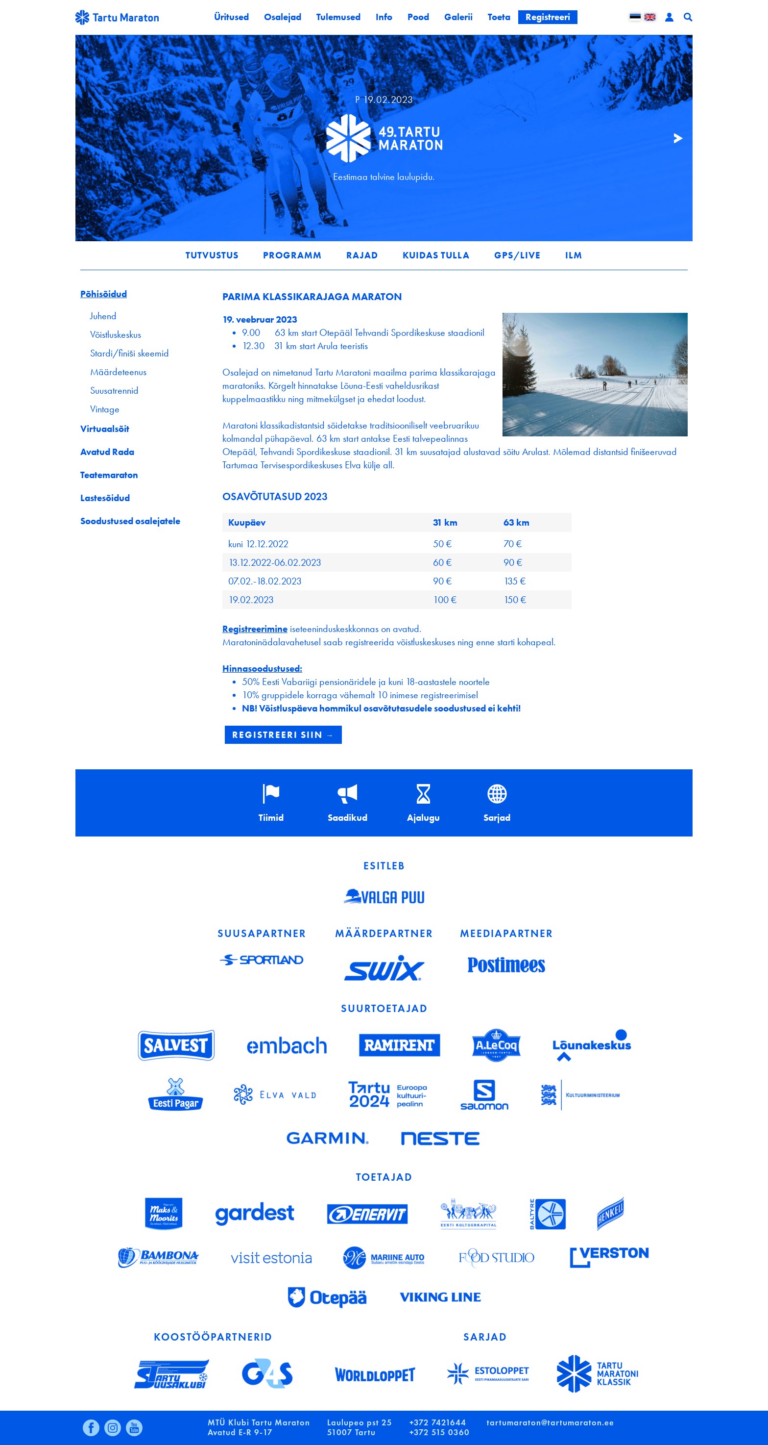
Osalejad (282, 17)
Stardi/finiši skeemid (129, 353)
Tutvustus (212, 255)
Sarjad (496, 817)
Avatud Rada (107, 451)
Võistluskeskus (115, 334)
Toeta (499, 17)
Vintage (105, 409)
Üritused (231, 17)
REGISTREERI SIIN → (283, 734)
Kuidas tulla (436, 255)
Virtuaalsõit (104, 428)
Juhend (103, 316)
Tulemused (338, 17)
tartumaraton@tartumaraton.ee (550, 1423)
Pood (418, 17)
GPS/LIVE (517, 255)
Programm (292, 255)
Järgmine (673, 138)
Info (384, 17)
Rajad (362, 255)
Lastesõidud (105, 498)
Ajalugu (423, 817)
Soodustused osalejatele (130, 521)
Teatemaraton (109, 475)
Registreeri (548, 17)
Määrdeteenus (118, 372)
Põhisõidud (103, 294)
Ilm (573, 255)
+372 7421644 (437, 1423)
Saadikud (347, 817)
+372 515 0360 (439, 1432)
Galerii (458, 17)
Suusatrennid (114, 390)
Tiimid (271, 817)
